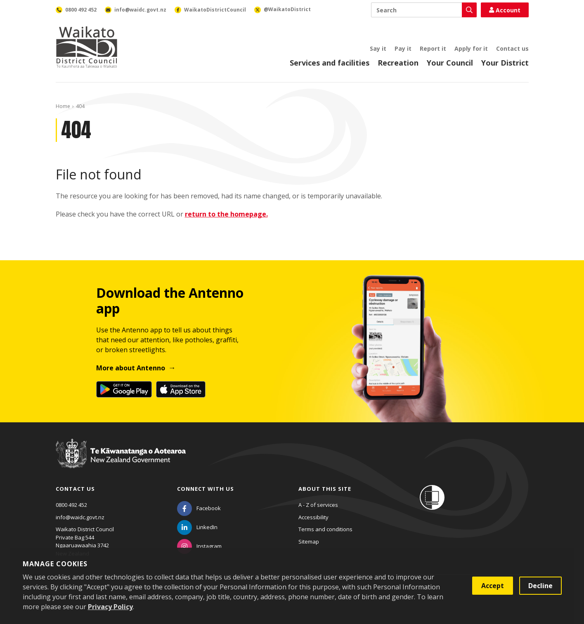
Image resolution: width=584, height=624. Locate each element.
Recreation (398, 63)
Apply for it (471, 48)
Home (63, 106)
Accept (492, 585)
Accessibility (313, 517)
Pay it (403, 48)
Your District (505, 63)
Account (504, 10)
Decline (540, 585)
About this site (324, 488)
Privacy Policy (110, 606)
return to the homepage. (226, 214)
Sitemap (308, 541)
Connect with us (205, 488)
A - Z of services (318, 505)
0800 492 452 (71, 505)
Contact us (512, 48)
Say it (378, 48)
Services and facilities (329, 63)
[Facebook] (199, 508)
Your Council (450, 63)
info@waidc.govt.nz (80, 517)
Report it (433, 48)
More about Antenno (130, 367)
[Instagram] (199, 546)
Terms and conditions (325, 529)
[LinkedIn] (197, 527)
